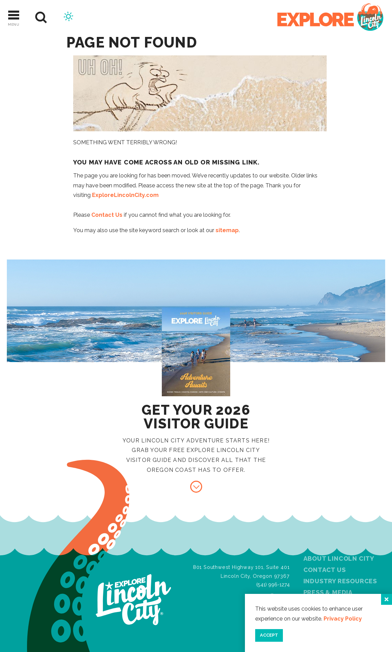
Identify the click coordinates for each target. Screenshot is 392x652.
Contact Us (106, 215)
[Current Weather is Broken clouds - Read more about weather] (68, 17)
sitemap (227, 230)
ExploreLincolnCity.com (125, 195)
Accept (269, 635)
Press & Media (328, 592)
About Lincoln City (338, 558)
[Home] (330, 17)
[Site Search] (41, 17)
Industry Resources (340, 581)
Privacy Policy (343, 618)
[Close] (386, 599)
